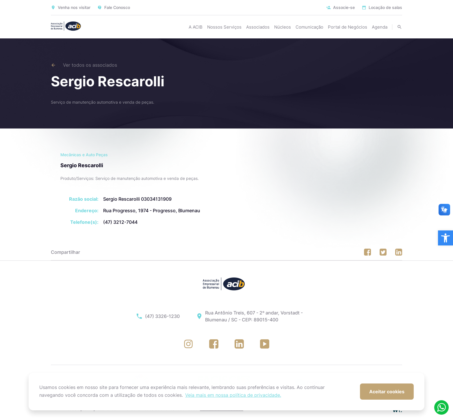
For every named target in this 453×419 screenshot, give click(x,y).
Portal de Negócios (347, 27)
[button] (445, 237)
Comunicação (309, 27)
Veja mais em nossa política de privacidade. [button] (233, 395)
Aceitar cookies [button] (386, 391)
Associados (258, 27)
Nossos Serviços (224, 27)
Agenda (379, 27)
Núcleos (282, 27)
